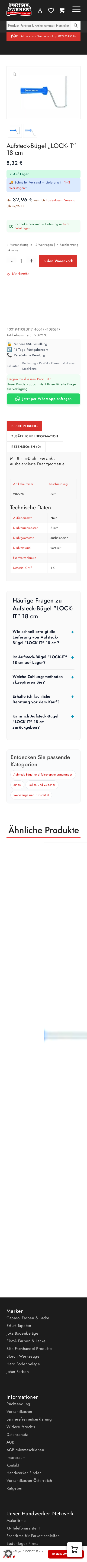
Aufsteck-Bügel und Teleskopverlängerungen (43, 775)
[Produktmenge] (21, 260)
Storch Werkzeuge (22, 1356)
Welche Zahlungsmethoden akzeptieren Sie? (38, 679)
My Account (40, 10)
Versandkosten (19, 1411)
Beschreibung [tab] (24, 426)
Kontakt (12, 1465)
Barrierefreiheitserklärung (29, 1419)
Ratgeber (14, 1488)
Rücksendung (18, 1404)
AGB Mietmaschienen (25, 1450)
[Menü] (74, 9)
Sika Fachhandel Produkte (29, 1348)
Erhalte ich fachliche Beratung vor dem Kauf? (36, 699)
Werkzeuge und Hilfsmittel (31, 795)
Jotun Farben (17, 1371)
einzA (17, 785)
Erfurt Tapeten (18, 1325)
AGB (10, 1442)
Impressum (16, 1457)
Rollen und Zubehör (42, 785)
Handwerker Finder (23, 1473)
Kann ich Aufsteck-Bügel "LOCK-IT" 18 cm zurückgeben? (35, 721)
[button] (18, 273)
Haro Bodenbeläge (23, 1364)
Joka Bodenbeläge (22, 1333)
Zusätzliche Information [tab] (34, 436)
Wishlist (51, 10)
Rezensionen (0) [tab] (26, 447)
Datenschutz (17, 1434)
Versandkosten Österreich (29, 1480)
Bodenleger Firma (22, 1543)
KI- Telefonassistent (23, 1528)
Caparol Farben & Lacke (27, 1318)
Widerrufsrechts (20, 1427)
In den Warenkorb (57, 261)
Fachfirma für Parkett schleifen (33, 1536)
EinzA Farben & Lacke (25, 1341)
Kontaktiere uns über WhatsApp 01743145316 (46, 36)
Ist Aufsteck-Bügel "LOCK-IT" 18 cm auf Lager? (40, 659)
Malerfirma (16, 1520)
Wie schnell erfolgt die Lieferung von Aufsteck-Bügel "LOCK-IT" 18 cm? (36, 637)
